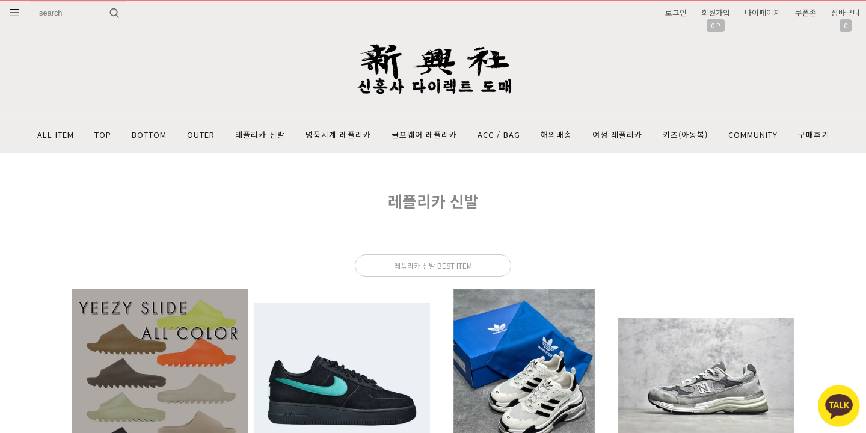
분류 (15, 12)
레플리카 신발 (260, 134)
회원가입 (715, 12)
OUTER (201, 134)
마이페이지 (763, 12)
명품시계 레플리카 (338, 134)
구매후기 (813, 134)
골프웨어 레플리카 (424, 134)
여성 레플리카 (617, 134)
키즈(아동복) (685, 134)
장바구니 (845, 12)
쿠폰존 (806, 12)
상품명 (30, 1)
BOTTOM (149, 134)
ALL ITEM (55, 134)
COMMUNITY (753, 134)
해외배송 (556, 134)
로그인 (676, 12)
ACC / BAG (499, 134)
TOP (102, 134)
